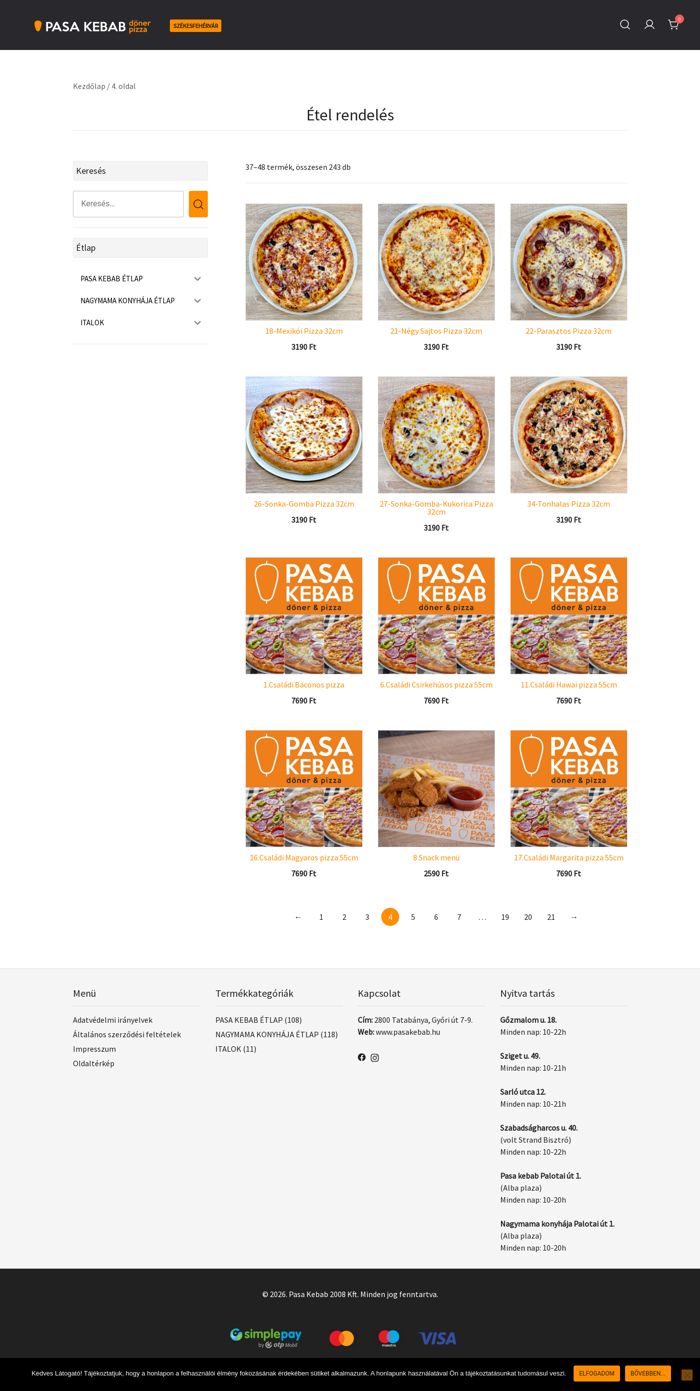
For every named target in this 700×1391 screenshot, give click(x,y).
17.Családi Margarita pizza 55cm (569, 857)
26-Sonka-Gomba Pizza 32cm (304, 504)
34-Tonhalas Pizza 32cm (568, 504)
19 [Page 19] (505, 917)
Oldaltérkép (93, 1063)
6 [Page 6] (436, 917)
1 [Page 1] (321, 917)
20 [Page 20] (528, 917)
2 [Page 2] (344, 917)
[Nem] (687, 1375)
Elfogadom (597, 1373)
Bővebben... (648, 1373)
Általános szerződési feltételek (127, 1034)
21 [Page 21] (551, 917)
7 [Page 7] (459, 917)
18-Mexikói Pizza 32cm (304, 331)
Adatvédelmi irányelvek (112, 1020)
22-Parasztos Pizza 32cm (569, 331)
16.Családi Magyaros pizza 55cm (304, 857)
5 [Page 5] (413, 917)
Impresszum (94, 1049)
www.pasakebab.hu (408, 1032)
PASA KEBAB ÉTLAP (249, 1020)
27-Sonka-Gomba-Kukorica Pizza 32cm (436, 508)
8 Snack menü (436, 857)
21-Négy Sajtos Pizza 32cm (436, 331)
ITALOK (228, 1049)
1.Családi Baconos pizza (303, 685)
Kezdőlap (89, 86)
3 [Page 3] (367, 917)
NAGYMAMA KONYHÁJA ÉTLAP (267, 1034)
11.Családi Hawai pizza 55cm (569, 685)
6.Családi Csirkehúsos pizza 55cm (436, 685)
